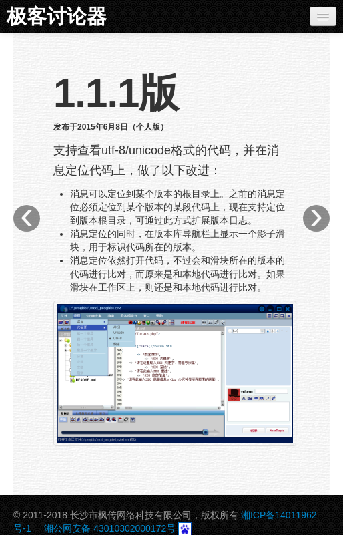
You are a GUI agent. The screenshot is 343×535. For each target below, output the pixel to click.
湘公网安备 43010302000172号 (110, 528)
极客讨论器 (57, 16)
